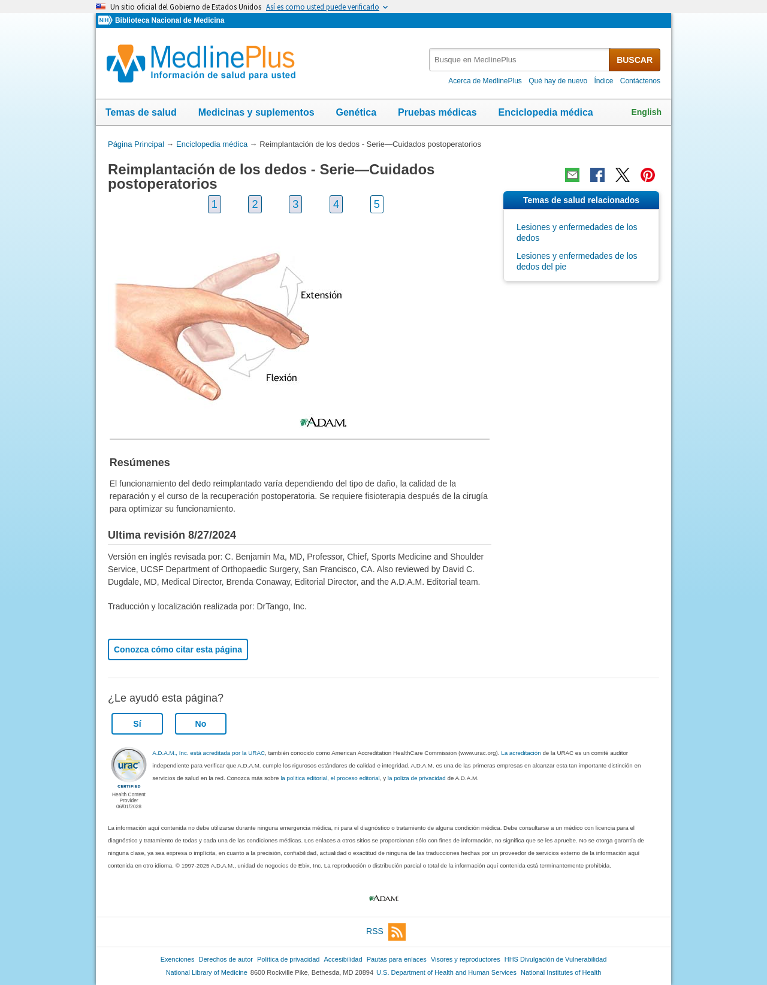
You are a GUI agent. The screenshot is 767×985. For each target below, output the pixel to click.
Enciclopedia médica (545, 112)
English (646, 112)
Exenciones (178, 959)
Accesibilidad (343, 959)
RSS (386, 932)
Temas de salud (141, 112)
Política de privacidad (288, 959)
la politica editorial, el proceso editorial (330, 778)
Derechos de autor (226, 959)
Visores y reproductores (465, 959)
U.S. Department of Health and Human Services (446, 972)
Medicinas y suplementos (256, 112)
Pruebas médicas (437, 112)
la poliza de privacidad (417, 778)
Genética (356, 112)
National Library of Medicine (206, 972)
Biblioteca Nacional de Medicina (169, 20)
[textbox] (520, 59)
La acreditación (520, 753)
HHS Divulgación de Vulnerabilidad (556, 959)
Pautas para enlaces (397, 959)
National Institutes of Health (561, 972)
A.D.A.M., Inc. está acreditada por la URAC (208, 753)
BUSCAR (635, 60)
